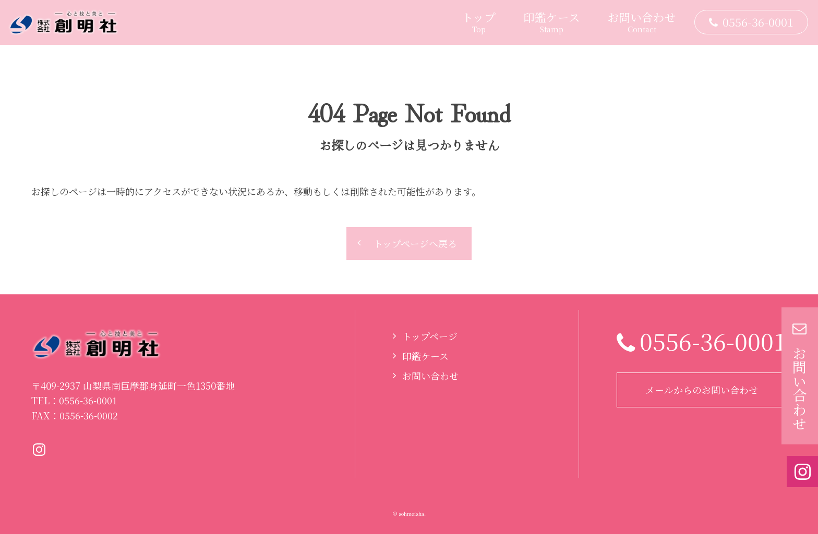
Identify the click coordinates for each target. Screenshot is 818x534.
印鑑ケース (425, 356)
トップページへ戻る (415, 243)
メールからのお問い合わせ (701, 389)
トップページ (430, 336)
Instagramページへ (39, 449)
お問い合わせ (430, 375)
